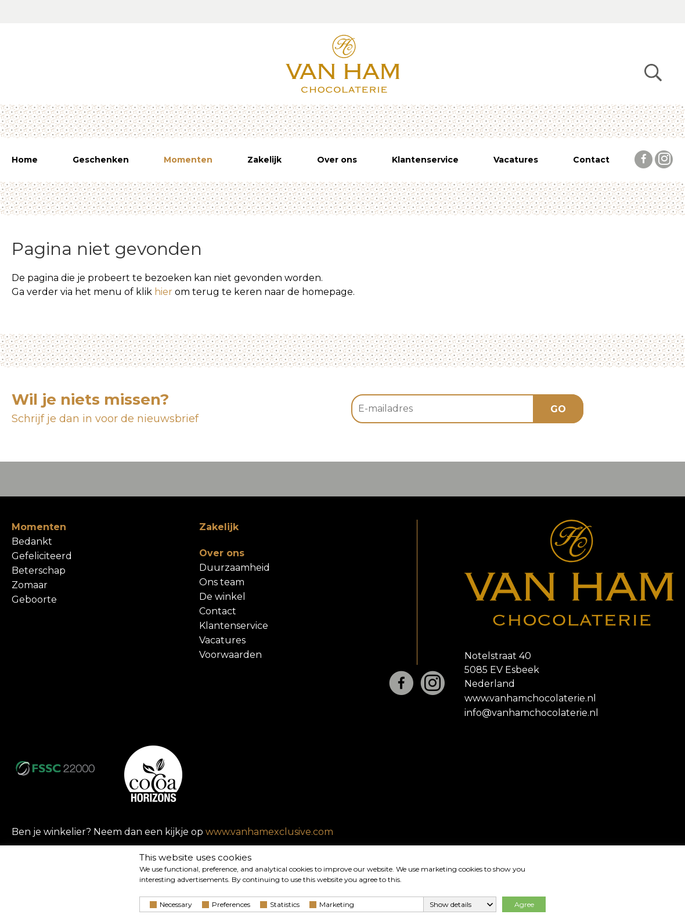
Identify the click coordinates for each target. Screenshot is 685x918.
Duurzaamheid (234, 567)
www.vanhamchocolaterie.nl (530, 698)
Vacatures (515, 159)
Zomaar (30, 585)
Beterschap (39, 570)
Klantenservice (425, 159)
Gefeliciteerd (42, 555)
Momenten (188, 159)
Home (25, 159)
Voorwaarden (230, 654)
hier (163, 291)
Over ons (337, 159)
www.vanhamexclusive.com (269, 831)
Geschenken (101, 159)
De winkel (222, 596)
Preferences (226, 904)
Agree (524, 904)
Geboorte (34, 599)
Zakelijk (264, 159)
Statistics (280, 904)
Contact (591, 159)
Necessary (171, 904)
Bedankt (32, 541)
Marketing (331, 904)
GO (558, 409)
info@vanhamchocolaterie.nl (531, 712)
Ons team (221, 582)
